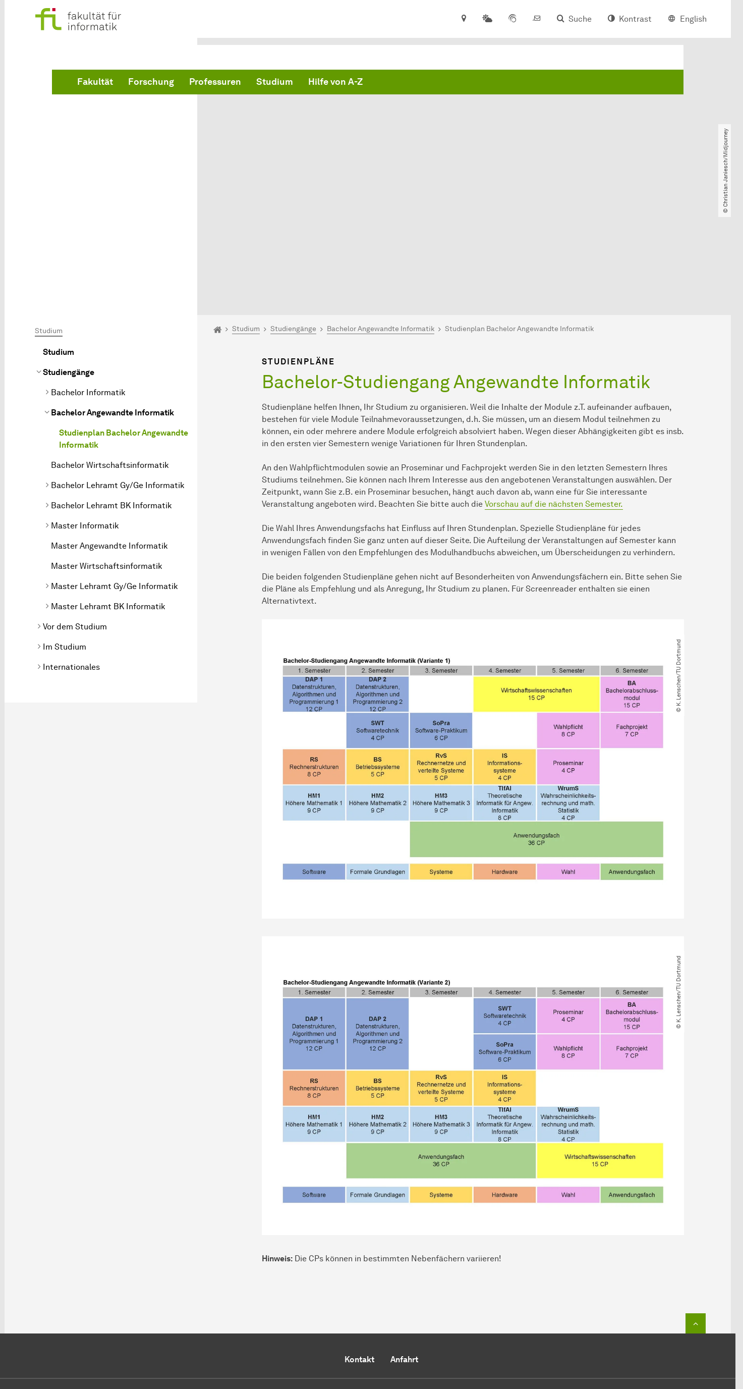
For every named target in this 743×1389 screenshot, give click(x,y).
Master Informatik (85, 410)
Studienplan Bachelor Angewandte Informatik (123, 323)
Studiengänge (68, 256)
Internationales (71, 551)
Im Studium (64, 531)
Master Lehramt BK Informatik (108, 491)
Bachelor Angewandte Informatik (112, 297)
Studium (428, 82)
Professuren (368, 82)
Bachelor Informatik (88, 277)
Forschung (304, 82)
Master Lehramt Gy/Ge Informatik (114, 470)
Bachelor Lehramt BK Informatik (111, 390)
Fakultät (248, 82)
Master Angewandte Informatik (109, 430)
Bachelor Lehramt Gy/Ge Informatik (118, 370)
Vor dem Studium (75, 511)
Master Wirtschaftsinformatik (106, 450)
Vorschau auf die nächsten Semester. (554, 388)
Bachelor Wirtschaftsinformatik (110, 349)
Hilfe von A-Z (489, 82)
